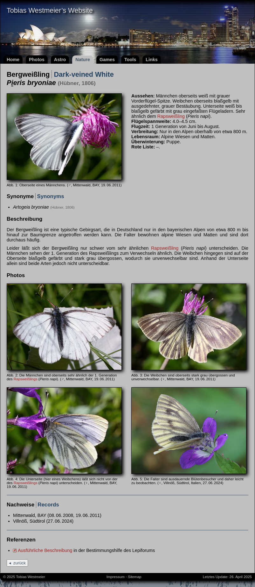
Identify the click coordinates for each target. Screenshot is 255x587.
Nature (82, 59)
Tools (130, 59)
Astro (60, 59)
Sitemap (134, 577)
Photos (37, 59)
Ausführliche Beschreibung (45, 550)
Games (107, 59)
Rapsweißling (171, 116)
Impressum (116, 577)
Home (13, 59)
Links (152, 59)
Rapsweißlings (26, 379)
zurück (19, 563)
